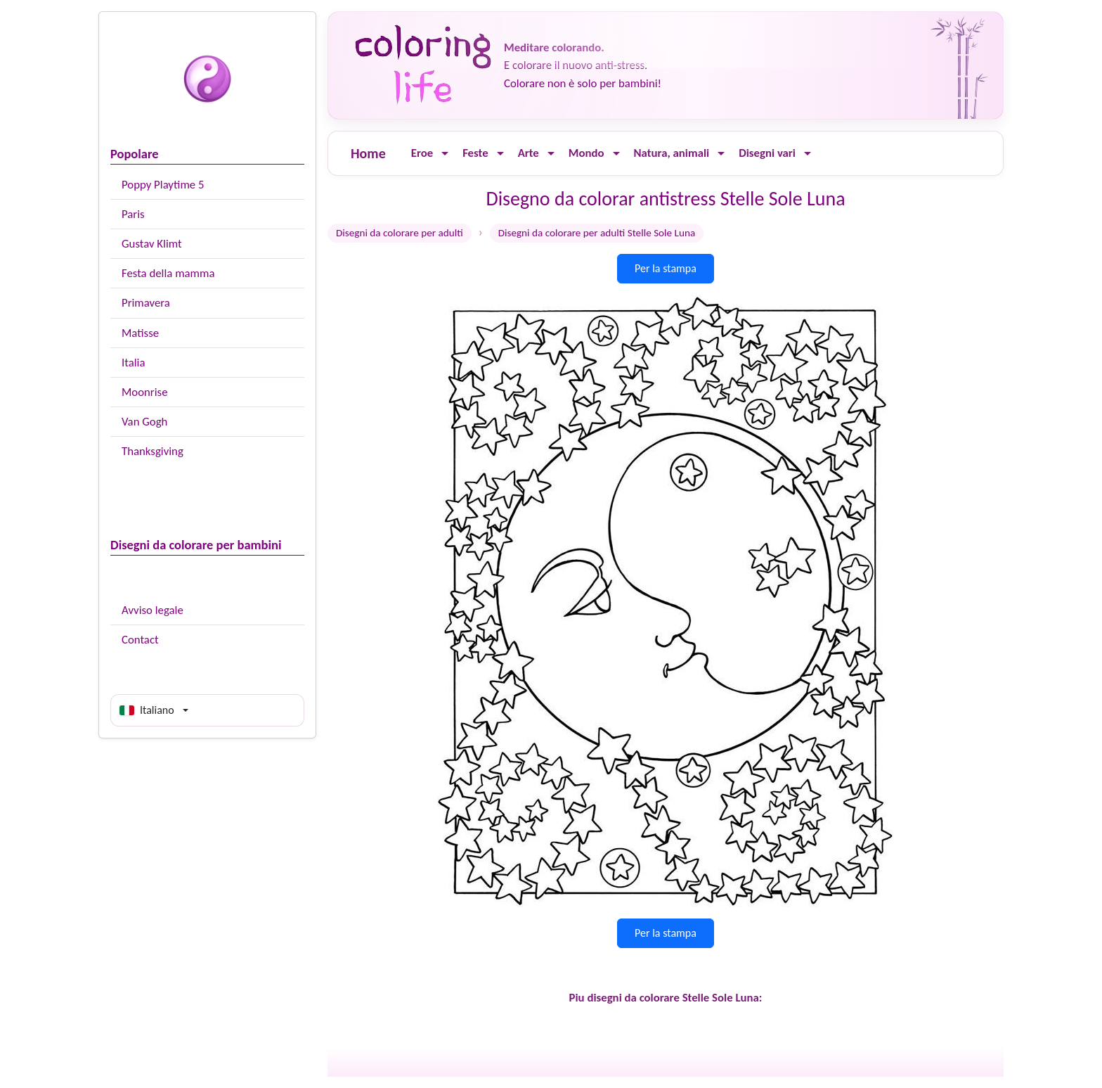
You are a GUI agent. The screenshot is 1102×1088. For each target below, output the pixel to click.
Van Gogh (144, 421)
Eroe (422, 153)
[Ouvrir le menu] (445, 153)
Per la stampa (665, 268)
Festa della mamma (168, 273)
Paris (133, 214)
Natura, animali (672, 153)
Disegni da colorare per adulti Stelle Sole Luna (597, 232)
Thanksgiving (152, 451)
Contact (140, 639)
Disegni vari (767, 153)
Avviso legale (152, 610)
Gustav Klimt (152, 243)
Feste (475, 153)
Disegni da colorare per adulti (399, 232)
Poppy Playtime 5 (163, 184)
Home (368, 153)
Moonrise (144, 392)
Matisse (140, 333)
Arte (528, 153)
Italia (133, 362)
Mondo (586, 153)
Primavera (146, 302)
